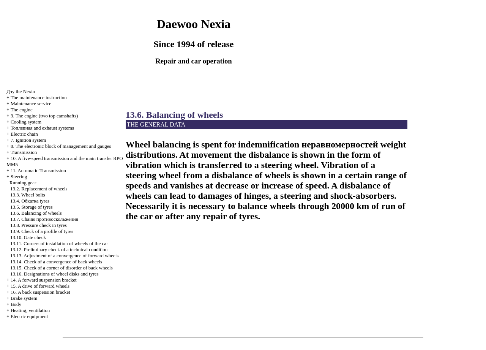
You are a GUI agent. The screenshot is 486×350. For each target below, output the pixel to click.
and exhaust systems (42, 128)
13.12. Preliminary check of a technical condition (58, 249)
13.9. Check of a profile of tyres (41, 231)
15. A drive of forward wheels (40, 286)
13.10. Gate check (28, 237)
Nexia (20, 91)
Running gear (22, 182)
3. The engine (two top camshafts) (44, 116)
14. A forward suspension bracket (44, 280)
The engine (22, 109)
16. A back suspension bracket (40, 292)
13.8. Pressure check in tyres (38, 225)
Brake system (24, 298)
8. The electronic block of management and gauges (61, 146)
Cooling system (26, 122)
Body (16, 304)
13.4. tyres (29, 201)
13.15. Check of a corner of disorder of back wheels (61, 268)
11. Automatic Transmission (38, 170)
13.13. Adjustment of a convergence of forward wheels (64, 255)
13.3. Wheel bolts (27, 195)
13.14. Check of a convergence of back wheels (56, 261)
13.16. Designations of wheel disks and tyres (54, 274)
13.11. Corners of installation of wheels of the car (59, 243)
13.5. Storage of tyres (31, 207)
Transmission (24, 152)
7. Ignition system (28, 140)
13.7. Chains (44, 219)
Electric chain (24, 134)
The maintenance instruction (39, 97)
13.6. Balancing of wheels (36, 213)
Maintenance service (31, 103)
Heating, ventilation (30, 310)
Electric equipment (29, 316)
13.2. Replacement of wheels (39, 189)
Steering (19, 176)
